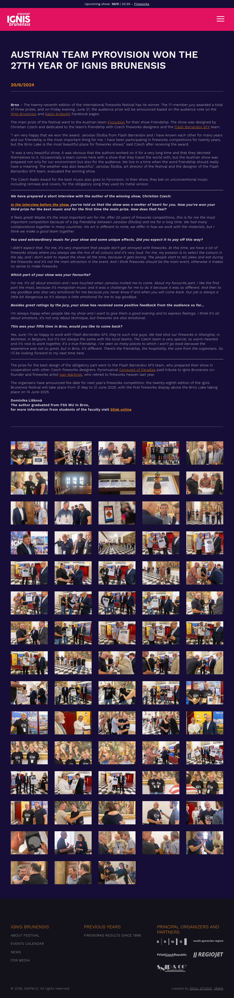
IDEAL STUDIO (200, 988)
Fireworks (141, 4)
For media (20, 960)
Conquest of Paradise (137, 370)
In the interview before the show (40, 205)
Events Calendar (27, 944)
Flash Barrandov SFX (192, 127)
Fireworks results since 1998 (112, 935)
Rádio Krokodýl (58, 114)
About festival (25, 935)
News (16, 952)
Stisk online (121, 410)
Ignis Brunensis (23, 114)
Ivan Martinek (70, 375)
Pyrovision (116, 122)
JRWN (218, 988)
